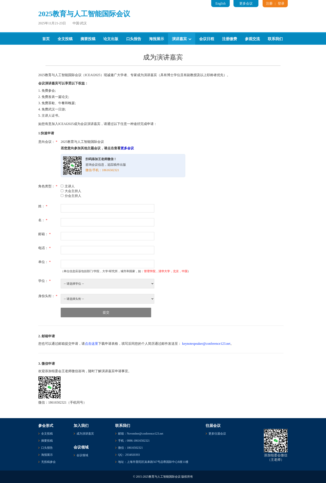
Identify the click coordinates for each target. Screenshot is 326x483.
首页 (46, 39)
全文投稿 (65, 39)
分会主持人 (71, 196)
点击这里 (91, 343)
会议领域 (82, 455)
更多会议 (246, 3)
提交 (106, 312)
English (220, 3)
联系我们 (275, 39)
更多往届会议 (217, 433)
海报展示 (156, 39)
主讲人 (68, 186)
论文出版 (110, 39)
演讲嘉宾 (181, 39)
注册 (269, 3)
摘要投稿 (87, 39)
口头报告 (133, 39)
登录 (281, 3)
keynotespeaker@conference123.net (206, 343)
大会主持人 (71, 191)
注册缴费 (229, 39)
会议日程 (206, 39)
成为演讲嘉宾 (85, 433)
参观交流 (252, 39)
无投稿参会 (48, 461)
